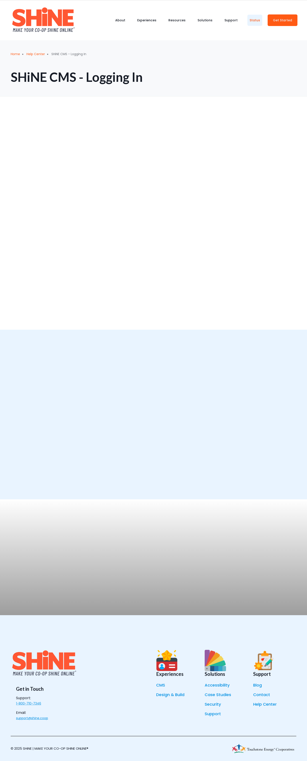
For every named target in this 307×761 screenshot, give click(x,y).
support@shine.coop (32, 718)
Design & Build (170, 694)
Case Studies (218, 694)
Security (213, 704)
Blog (257, 685)
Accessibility (217, 685)
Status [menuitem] (255, 20)
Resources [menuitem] (177, 20)
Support (213, 714)
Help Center (265, 704)
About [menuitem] (120, 20)
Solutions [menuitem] (205, 20)
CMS (160, 685)
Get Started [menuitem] (282, 20)
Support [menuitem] (231, 20)
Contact (261, 694)
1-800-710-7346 (28, 703)
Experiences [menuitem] (146, 20)
